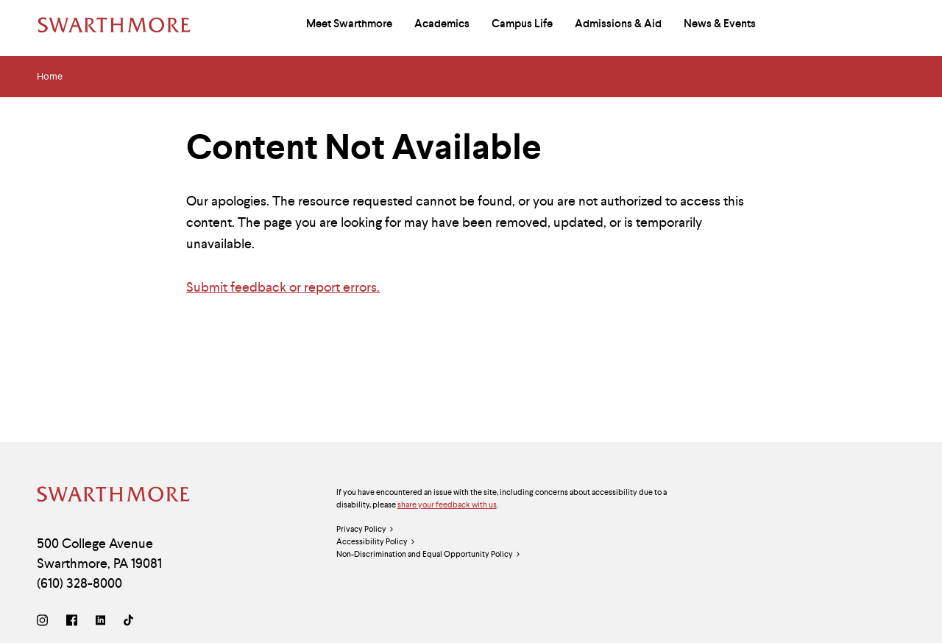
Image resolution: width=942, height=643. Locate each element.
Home (50, 76)
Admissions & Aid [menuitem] (618, 23)
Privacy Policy (365, 529)
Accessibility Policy (376, 541)
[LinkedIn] (100, 622)
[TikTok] (128, 622)
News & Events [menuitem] (720, 23)
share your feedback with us (447, 504)
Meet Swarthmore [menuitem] (349, 23)
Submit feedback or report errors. (283, 286)
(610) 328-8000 (79, 583)
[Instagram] (45, 622)
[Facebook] (71, 622)
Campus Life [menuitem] (522, 23)
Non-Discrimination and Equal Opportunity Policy (428, 554)
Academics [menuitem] (442, 23)
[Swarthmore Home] (114, 496)
